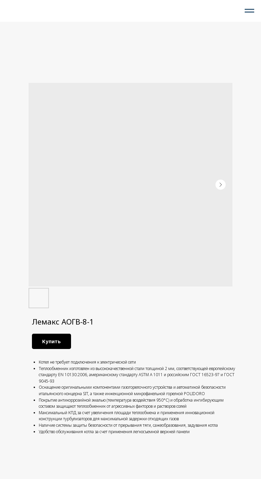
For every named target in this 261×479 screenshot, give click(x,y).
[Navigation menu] (249, 11)
